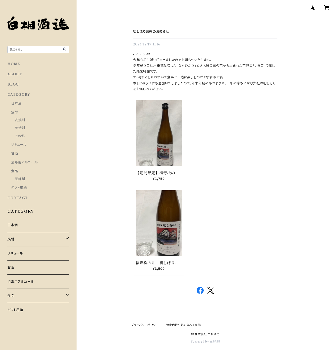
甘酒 (14, 153)
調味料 (20, 179)
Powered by (205, 341)
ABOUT (14, 74)
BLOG (13, 84)
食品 (14, 171)
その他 (20, 136)
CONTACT (17, 198)
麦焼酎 (20, 120)
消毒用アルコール (24, 162)
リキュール (19, 145)
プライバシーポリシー (145, 325)
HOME (13, 64)
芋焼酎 (20, 128)
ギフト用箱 (19, 188)
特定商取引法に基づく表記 (183, 325)
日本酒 (16, 103)
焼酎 (14, 112)
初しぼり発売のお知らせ (151, 31)
